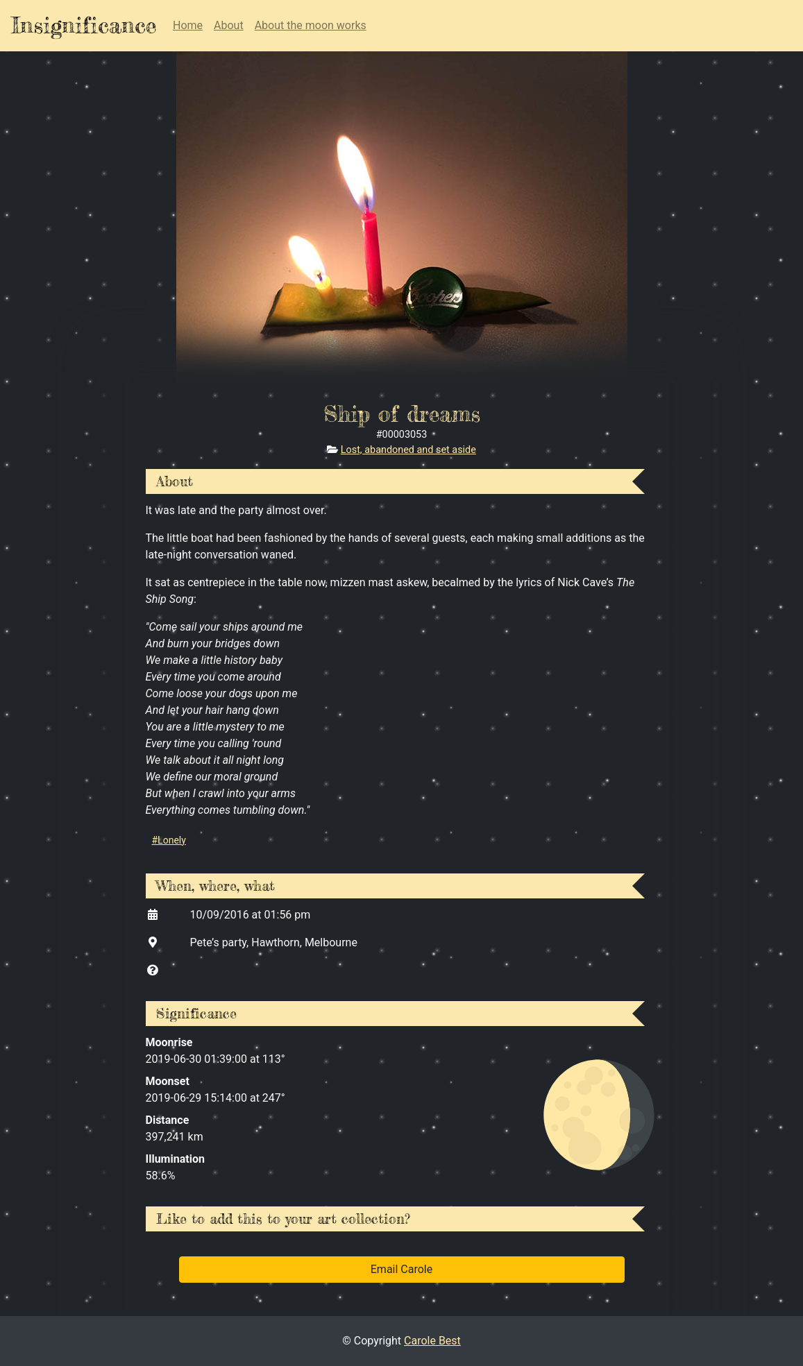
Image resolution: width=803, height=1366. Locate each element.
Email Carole (401, 1269)
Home (188, 25)
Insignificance (83, 25)
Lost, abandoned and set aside (408, 450)
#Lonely (169, 840)
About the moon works (310, 25)
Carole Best (432, 1340)
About (229, 25)
